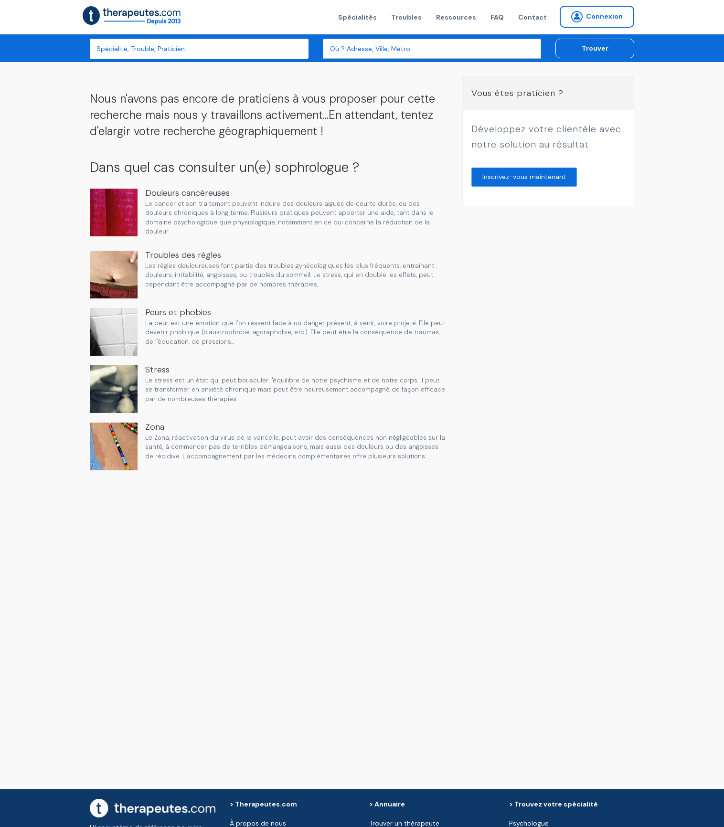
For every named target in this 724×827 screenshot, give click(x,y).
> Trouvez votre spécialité (553, 804)
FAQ (497, 17)
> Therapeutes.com (263, 804)
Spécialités (357, 17)
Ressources (456, 17)
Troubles (406, 17)
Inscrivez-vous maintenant (524, 176)
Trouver (595, 48)
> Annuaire (387, 804)
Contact (532, 17)
